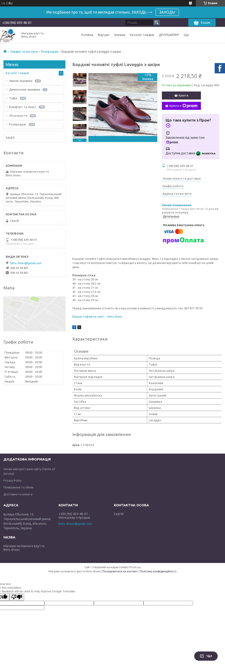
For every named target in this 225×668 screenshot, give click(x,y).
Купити (183, 95)
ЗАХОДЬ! (167, 12)
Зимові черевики (20, 80)
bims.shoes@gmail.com (26, 263)
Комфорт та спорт (22, 106)
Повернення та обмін (18, 487)
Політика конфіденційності (158, 571)
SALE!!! (10, 137)
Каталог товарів (142, 35)
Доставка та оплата (17, 494)
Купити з (183, 106)
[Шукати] (156, 22)
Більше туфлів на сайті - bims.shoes (97, 316)
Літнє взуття (18, 115)
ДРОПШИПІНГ (169, 35)
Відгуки (103, 35)
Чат (206, 656)
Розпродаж (49, 51)
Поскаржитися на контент (120, 571)
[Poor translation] (16, 597)
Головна (87, 35)
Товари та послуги (24, 51)
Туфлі (13, 98)
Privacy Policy (12, 480)
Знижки (119, 35)
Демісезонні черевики (24, 89)
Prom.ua (135, 567)
